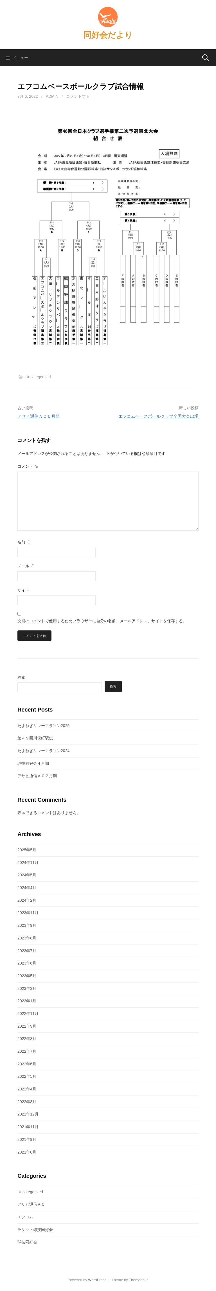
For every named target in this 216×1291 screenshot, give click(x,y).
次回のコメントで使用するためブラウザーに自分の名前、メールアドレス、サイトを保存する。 (102, 621)
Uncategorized (38, 377)
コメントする (78, 96)
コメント (27, 466)
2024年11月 (28, 862)
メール (25, 566)
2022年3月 (26, 1101)
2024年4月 (26, 887)
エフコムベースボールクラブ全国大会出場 (158, 416)
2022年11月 (28, 1013)
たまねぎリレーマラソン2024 (43, 750)
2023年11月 (28, 912)
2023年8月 (26, 938)
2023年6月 (26, 963)
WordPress (97, 1280)
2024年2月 (26, 900)
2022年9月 (26, 1026)
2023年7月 (26, 950)
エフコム (25, 1217)
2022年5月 (26, 1076)
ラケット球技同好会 (35, 1229)
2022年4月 (26, 1089)
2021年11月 (28, 1127)
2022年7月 (26, 1051)
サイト (23, 590)
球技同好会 (27, 1242)
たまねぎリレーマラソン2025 (43, 725)
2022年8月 (26, 1038)
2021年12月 (28, 1114)
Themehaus (138, 1280)
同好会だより (107, 34)
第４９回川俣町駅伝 (35, 738)
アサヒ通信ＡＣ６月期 (38, 416)
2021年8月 (26, 1152)
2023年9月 (26, 925)
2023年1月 (26, 1001)
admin (52, 96)
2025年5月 (26, 850)
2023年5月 (26, 976)
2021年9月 (26, 1139)
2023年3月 (26, 988)
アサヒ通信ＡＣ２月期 (37, 776)
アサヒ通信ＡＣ (31, 1204)
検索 (21, 677)
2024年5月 (26, 875)
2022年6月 (26, 1064)
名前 (23, 542)
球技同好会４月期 (33, 763)
